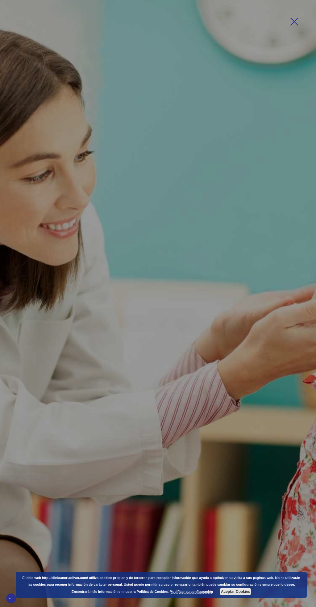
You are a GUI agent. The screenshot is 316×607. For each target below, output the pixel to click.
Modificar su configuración (191, 591)
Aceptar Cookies (235, 591)
